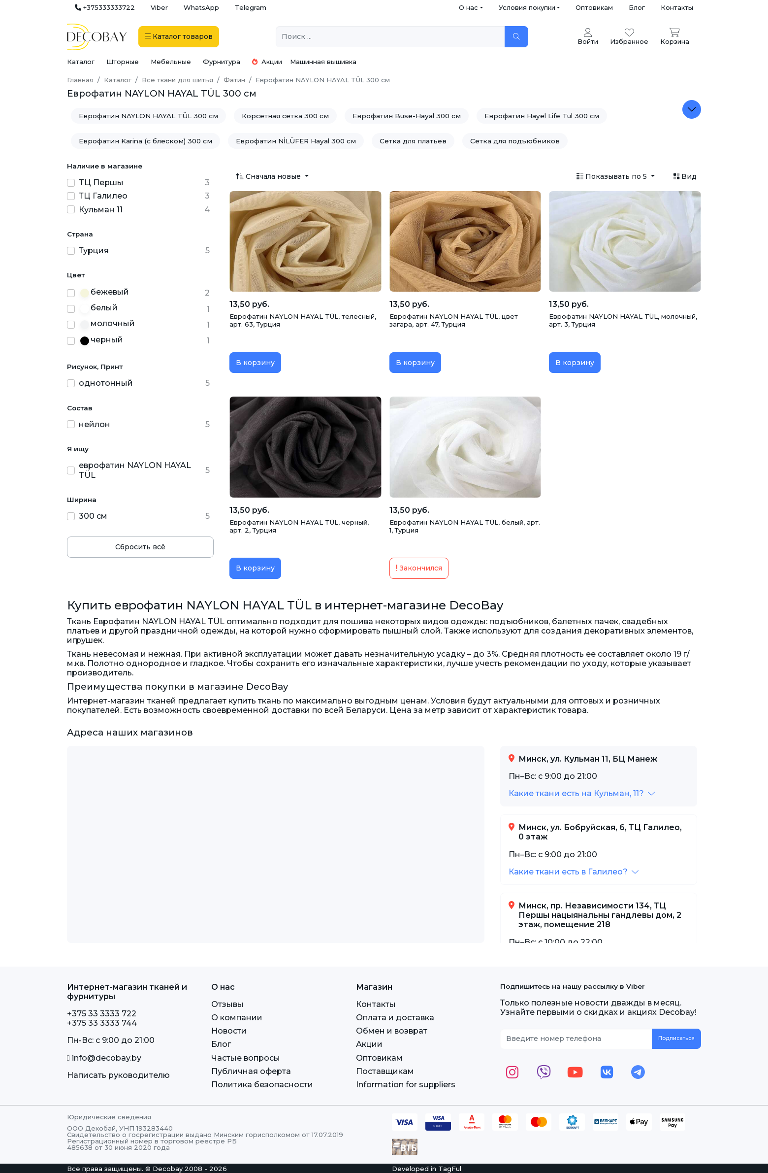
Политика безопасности (262, 1084)
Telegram (250, 7)
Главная (80, 80)
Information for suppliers (405, 1084)
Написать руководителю (118, 1075)
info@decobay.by (104, 1058)
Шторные (122, 62)
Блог (637, 7)
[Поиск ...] (390, 36)
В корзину (255, 362)
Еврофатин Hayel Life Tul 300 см (541, 116)
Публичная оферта (251, 1071)
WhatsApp (201, 7)
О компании (236, 1017)
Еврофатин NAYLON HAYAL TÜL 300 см (148, 116)
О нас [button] (468, 7)
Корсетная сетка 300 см (285, 116)
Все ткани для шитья (177, 80)
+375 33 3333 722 (101, 1013)
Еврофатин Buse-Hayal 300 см (406, 116)
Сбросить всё (140, 546)
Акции (267, 62)
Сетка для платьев (413, 141)
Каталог (81, 62)
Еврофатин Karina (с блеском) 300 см (145, 141)
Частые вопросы (245, 1058)
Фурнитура (221, 62)
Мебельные (171, 62)
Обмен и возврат (391, 1031)
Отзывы (227, 1004)
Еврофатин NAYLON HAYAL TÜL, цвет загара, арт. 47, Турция (453, 320)
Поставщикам (385, 1071)
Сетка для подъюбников (515, 141)
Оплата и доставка (395, 1017)
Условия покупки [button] (527, 7)
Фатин (234, 80)
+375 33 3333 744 (102, 1023)
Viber (159, 7)
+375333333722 (105, 7)
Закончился (419, 568)
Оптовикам (594, 7)
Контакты (677, 7)
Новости (229, 1031)
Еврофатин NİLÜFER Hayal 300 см (296, 141)
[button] (582, 793)
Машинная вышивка (323, 62)
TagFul (449, 1169)
